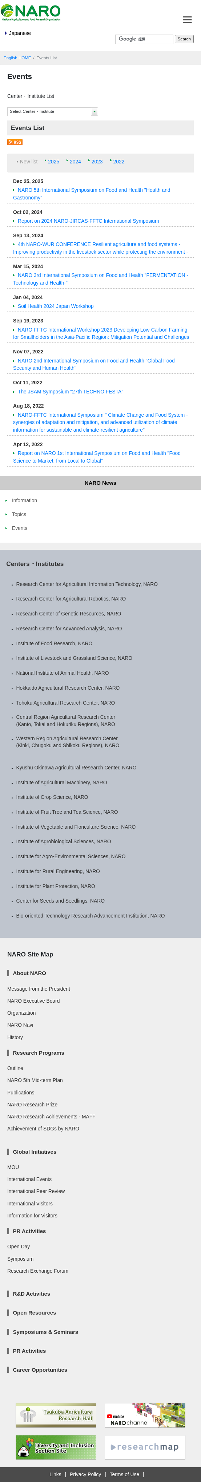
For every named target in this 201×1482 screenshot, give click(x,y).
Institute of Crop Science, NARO (52, 797)
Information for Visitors (32, 1216)
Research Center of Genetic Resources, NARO (68, 614)
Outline (15, 1068)
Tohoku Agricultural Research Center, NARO (65, 703)
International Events (29, 1179)
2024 (75, 162)
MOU (13, 1167)
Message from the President (38, 989)
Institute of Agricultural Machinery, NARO (61, 782)
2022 (119, 162)
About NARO (29, 973)
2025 (53, 162)
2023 (97, 162)
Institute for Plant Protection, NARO (55, 886)
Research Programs (38, 1053)
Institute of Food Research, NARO (54, 643)
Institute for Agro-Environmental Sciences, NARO (71, 856)
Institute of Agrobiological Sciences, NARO (63, 841)
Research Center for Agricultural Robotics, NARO (71, 599)
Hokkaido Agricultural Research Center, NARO (68, 688)
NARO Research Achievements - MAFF (51, 1117)
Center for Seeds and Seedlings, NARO (60, 901)
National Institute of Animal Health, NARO (62, 673)
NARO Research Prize (32, 1104)
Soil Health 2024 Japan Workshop (56, 306)
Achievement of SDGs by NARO (43, 1129)
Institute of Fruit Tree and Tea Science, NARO (67, 812)
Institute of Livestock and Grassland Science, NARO (74, 658)
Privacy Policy (85, 1474)
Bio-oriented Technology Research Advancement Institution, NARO (90, 916)
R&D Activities (31, 1294)
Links (55, 1474)
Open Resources (34, 1312)
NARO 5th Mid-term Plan (35, 1080)
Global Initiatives (34, 1152)
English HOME (17, 58)
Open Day (18, 1246)
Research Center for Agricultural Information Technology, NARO (87, 584)
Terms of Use (124, 1474)
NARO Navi (20, 1025)
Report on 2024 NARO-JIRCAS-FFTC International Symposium (88, 221)
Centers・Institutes (35, 563)
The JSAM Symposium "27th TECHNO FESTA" (70, 392)
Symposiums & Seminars (45, 1332)
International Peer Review (36, 1191)
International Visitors (30, 1203)
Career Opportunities (40, 1370)
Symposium (20, 1259)
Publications (20, 1092)
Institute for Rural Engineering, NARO (58, 871)
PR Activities (29, 1231)
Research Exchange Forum (37, 1271)
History (15, 1037)
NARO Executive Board (33, 1001)
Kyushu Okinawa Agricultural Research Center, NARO (76, 767)
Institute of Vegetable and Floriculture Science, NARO (76, 827)
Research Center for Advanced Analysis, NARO (69, 628)
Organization (21, 1013)
